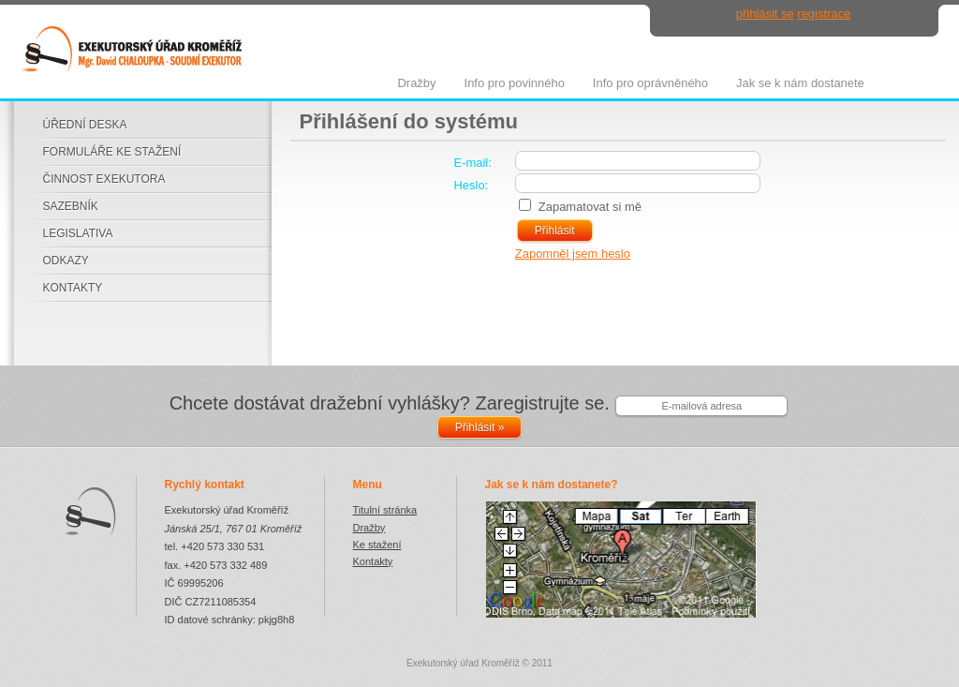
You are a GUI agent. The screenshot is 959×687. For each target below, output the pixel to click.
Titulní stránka (385, 509)
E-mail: (473, 163)
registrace (823, 14)
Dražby (369, 527)
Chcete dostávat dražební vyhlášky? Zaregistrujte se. (390, 403)
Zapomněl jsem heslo (572, 253)
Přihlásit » (480, 427)
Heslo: (471, 185)
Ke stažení (377, 544)
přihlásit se (765, 14)
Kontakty (373, 561)
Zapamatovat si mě (590, 207)
